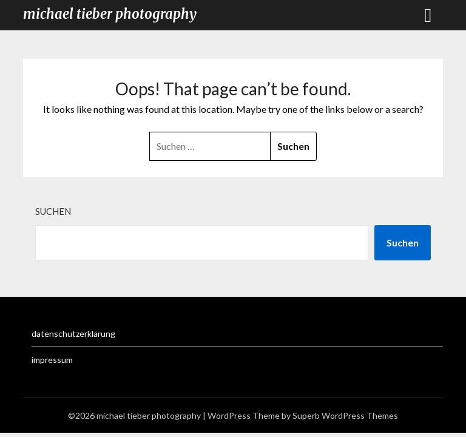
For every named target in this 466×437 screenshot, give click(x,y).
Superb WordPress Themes (345, 415)
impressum (52, 359)
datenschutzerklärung (73, 333)
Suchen (53, 211)
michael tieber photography (110, 13)
